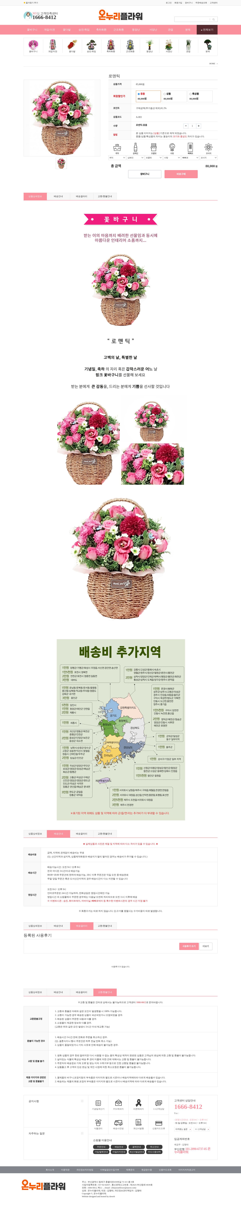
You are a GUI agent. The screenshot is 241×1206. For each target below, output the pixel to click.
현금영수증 (146, 1170)
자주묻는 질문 (183, 1129)
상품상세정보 (35, 196)
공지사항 (34, 1101)
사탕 (172, 153)
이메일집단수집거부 (109, 1170)
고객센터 (214, 3)
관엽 (170, 29)
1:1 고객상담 (202, 1129)
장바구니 (189, 3)
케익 (117, 153)
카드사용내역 (154, 1152)
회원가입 (178, 3)
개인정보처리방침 (84, 1170)
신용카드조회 (165, 1170)
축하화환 (101, 29)
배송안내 (58, 196)
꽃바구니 (32, 29)
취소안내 (154, 1147)
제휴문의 (130, 1170)
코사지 (208, 153)
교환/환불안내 (105, 196)
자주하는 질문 (37, 1133)
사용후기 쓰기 (189, 946)
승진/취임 (84, 29)
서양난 (153, 29)
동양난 (136, 29)
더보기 (206, 946)
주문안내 (101, 1147)
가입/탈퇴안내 (101, 1152)
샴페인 (135, 153)
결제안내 (136, 1147)
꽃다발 (67, 29)
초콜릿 (153, 153)
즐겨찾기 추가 (31, 3)
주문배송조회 (201, 3)
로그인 (169, 3)
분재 (187, 29)
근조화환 (118, 29)
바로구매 (181, 174)
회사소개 (50, 1170)
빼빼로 (190, 153)
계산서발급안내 (136, 1152)
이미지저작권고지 (186, 1170)
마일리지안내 (119, 1152)
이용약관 (65, 1170)
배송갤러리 (81, 196)
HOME (212, 63)
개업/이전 (49, 29)
